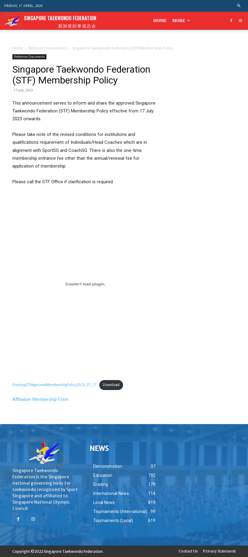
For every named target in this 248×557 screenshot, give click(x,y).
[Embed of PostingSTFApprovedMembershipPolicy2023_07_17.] (85, 284)
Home (17, 48)
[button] (239, 6)
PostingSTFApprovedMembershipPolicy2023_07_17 (54, 385)
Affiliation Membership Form (40, 399)
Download (111, 385)
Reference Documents (47, 48)
